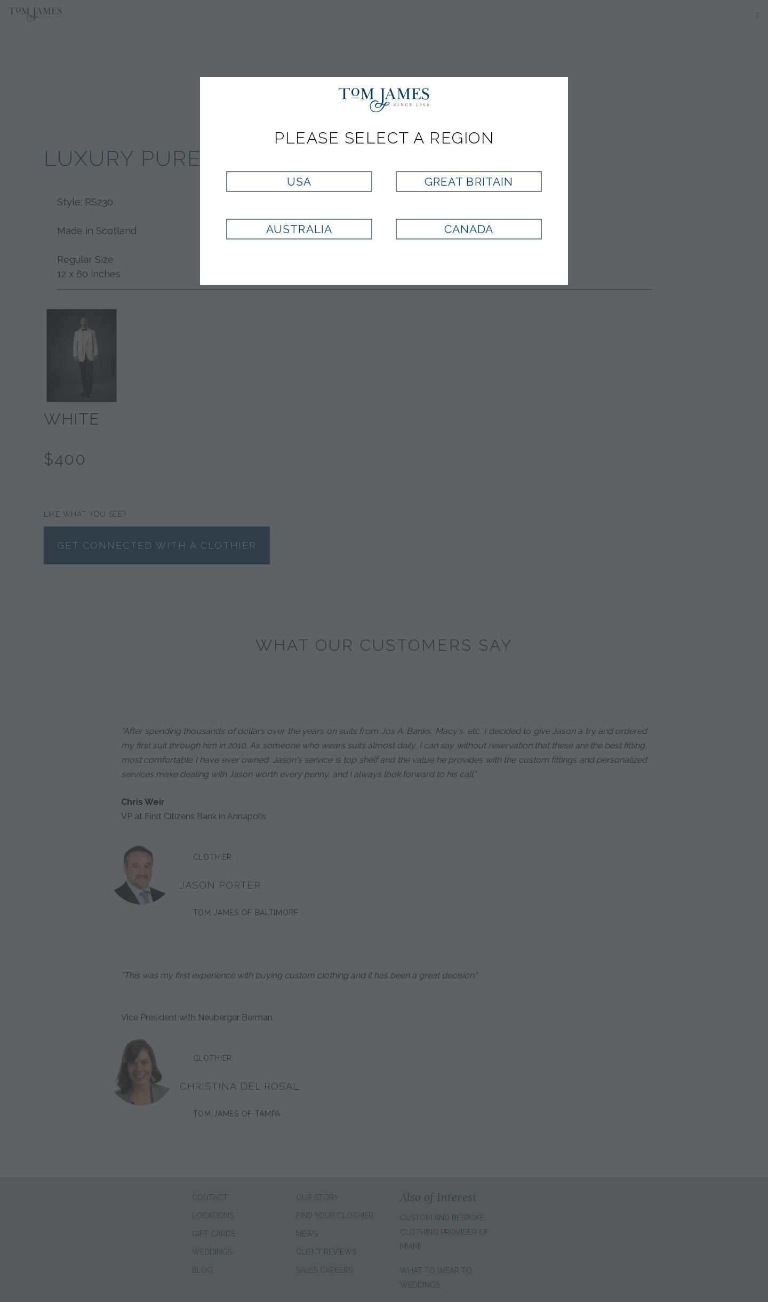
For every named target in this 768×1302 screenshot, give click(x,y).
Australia (299, 229)
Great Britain (469, 181)
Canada (468, 229)
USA (299, 181)
